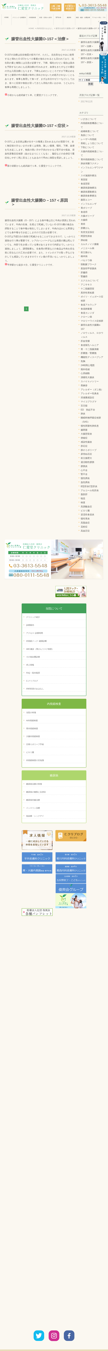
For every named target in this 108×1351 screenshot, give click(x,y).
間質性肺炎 (86, 236)
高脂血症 (85, 522)
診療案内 (30, 625)
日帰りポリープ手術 (35, 744)
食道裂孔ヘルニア (90, 345)
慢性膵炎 (85, 478)
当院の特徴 (31, 712)
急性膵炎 (85, 482)
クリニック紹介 (33, 617)
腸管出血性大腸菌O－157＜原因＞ (39, 202)
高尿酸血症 (86, 506)
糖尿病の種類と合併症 (36, 792)
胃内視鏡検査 (32, 728)
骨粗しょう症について (92, 143)
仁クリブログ (32, 681)
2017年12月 (87, 101)
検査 (83, 502)
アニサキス (86, 284)
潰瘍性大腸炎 (87, 377)
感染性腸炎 (86, 442)
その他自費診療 (33, 657)
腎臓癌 (84, 276)
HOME (6, 17)
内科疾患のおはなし (35, 689)
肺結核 (84, 240)
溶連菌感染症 (87, 397)
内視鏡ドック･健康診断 (36, 641)
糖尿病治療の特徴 (34, 784)
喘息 (83, 498)
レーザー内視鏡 (88, 139)
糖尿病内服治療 (33, 800)
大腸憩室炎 (86, 434)
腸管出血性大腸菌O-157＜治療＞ (40, 39)
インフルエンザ (88, 204)
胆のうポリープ (88, 450)
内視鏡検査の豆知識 (35, 760)
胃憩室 (84, 179)
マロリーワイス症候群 (92, 321)
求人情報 (30, 665)
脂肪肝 (84, 494)
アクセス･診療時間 (34, 633)
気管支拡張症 (87, 232)
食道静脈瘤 (86, 309)
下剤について (87, 147)
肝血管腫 (85, 341)
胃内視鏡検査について (92, 159)
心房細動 (85, 373)
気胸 (83, 361)
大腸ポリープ (87, 216)
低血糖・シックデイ (35, 816)
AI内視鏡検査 (32, 720)
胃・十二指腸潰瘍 (90, 349)
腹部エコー (86, 200)
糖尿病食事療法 (88, 196)
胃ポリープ (86, 208)
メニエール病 (87, 248)
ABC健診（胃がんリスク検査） (40, 649)
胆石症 (84, 446)
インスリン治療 (33, 808)
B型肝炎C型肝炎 (89, 486)
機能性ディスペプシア (92, 357)
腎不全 (84, 474)
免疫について (87, 135)
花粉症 (84, 527)
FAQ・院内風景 (33, 673)
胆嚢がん (85, 228)
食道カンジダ (87, 313)
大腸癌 (84, 220)
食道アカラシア (88, 305)
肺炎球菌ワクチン (90, 163)
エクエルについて (90, 280)
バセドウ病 (86, 260)
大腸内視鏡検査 (33, 736)
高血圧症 (85, 531)
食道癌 (84, 212)
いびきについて (88, 119)
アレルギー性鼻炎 (90, 393)
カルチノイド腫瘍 (90, 244)
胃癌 (83, 224)
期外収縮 (85, 369)
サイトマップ (88, 1342)
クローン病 (86, 317)
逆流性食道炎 (87, 514)
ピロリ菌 (85, 510)
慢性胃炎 (85, 518)
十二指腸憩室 (87, 288)
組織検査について (90, 131)
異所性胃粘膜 (87, 293)
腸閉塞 (84, 430)
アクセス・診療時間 (55, 1342)
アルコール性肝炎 (90, 490)
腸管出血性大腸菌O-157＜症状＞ (40, 125)
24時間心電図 (87, 365)
